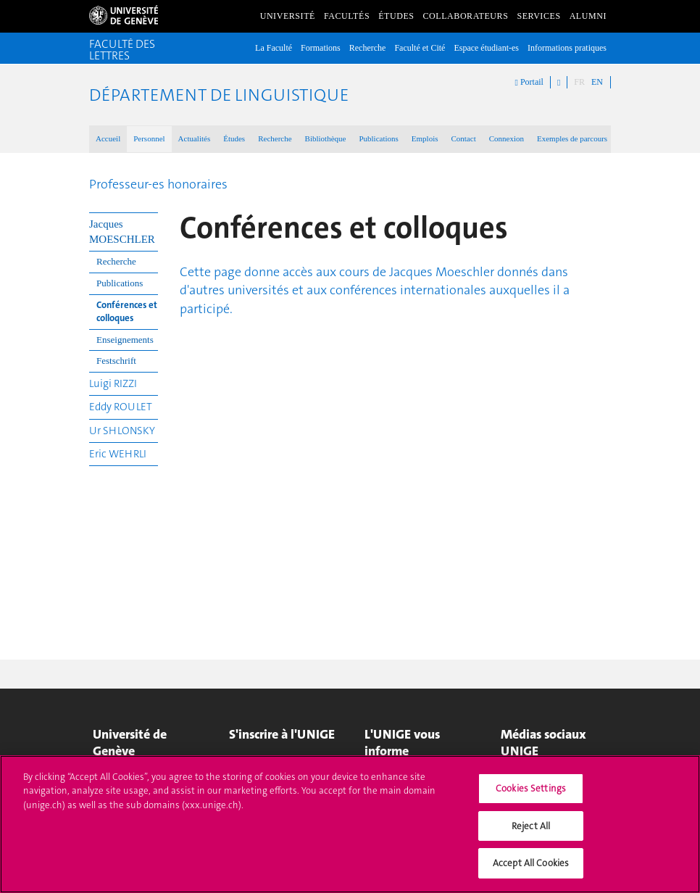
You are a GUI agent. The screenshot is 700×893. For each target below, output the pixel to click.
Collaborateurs (466, 16)
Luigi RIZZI (113, 383)
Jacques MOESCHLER (122, 231)
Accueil (108, 138)
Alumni (588, 16)
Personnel (148, 138)
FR (579, 82)
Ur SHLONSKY (122, 430)
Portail (529, 82)
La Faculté (273, 48)
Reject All (531, 835)
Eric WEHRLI (117, 453)
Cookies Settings (531, 798)
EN (597, 82)
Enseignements (125, 339)
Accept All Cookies (531, 872)
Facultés (347, 16)
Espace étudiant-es (486, 48)
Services (538, 16)
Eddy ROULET (120, 406)
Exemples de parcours (572, 138)
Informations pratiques (567, 48)
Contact (463, 138)
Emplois (425, 138)
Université (287, 16)
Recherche (367, 48)
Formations (321, 48)
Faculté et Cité (419, 48)
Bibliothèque (325, 138)
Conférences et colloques (126, 312)
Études (396, 16)
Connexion (506, 138)
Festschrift (116, 360)
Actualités (194, 138)
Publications (378, 138)
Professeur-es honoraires (158, 184)
